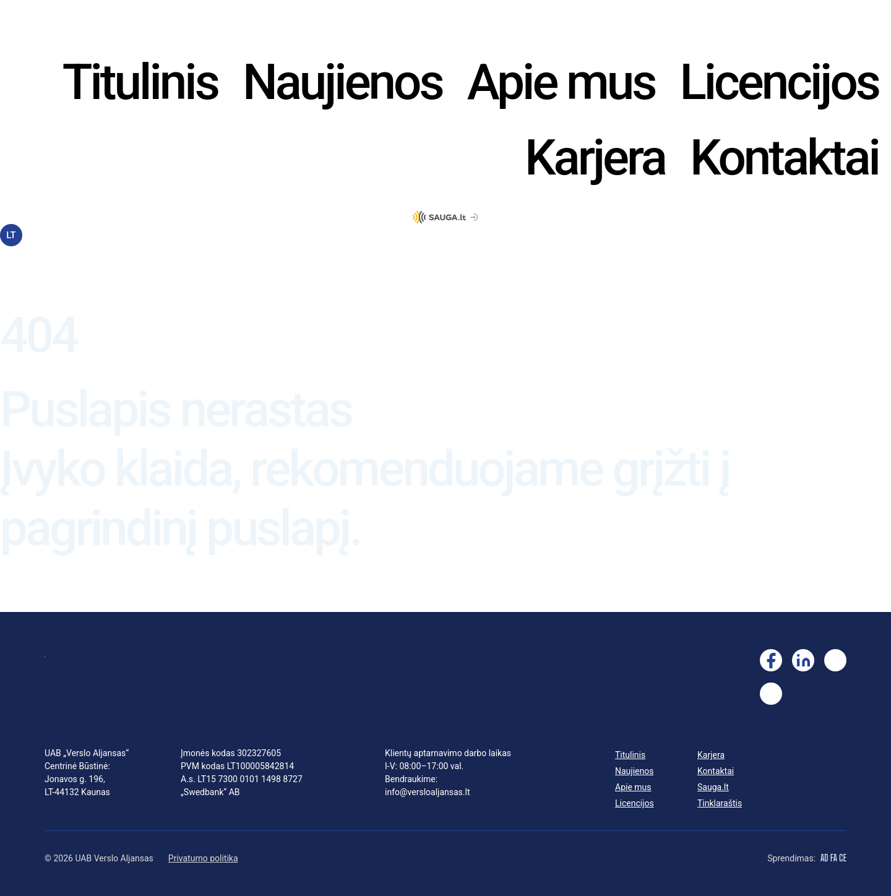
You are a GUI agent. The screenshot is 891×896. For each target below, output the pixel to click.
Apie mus (561, 82)
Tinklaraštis (719, 803)
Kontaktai (784, 158)
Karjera (595, 158)
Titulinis (140, 82)
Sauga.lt (713, 787)
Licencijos (779, 82)
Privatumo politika (203, 858)
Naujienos (342, 82)
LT (10, 235)
